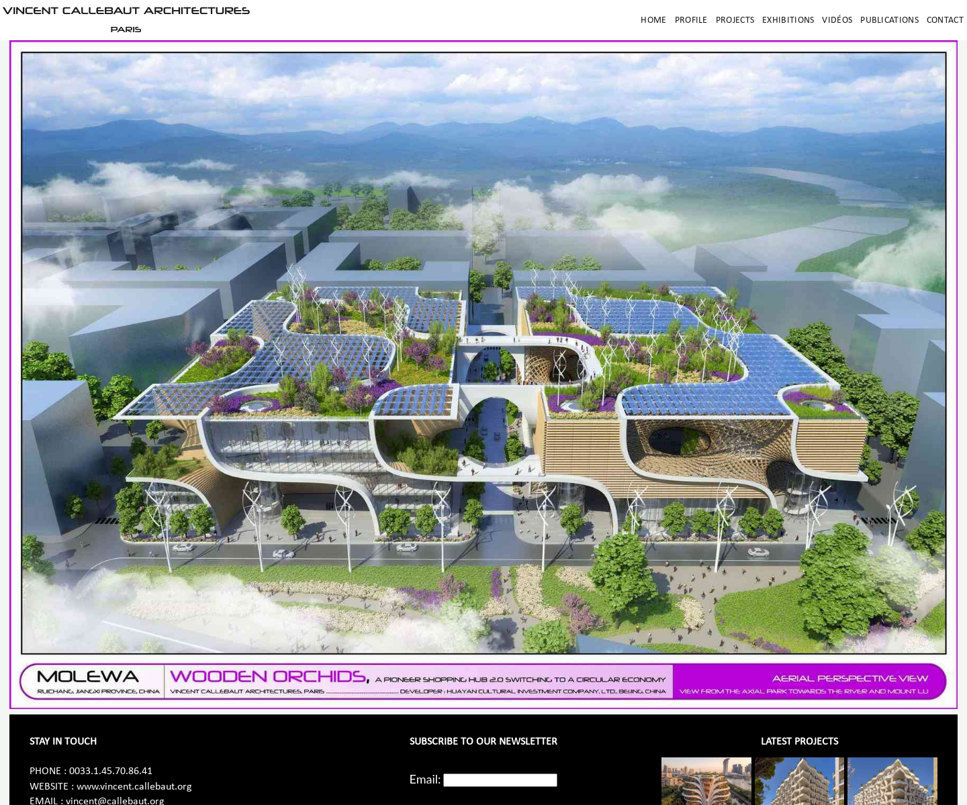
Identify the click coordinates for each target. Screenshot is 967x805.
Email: (425, 778)
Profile (691, 20)
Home (653, 20)
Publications (889, 20)
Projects (735, 20)
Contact (945, 20)
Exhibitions (788, 20)
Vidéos (837, 20)
